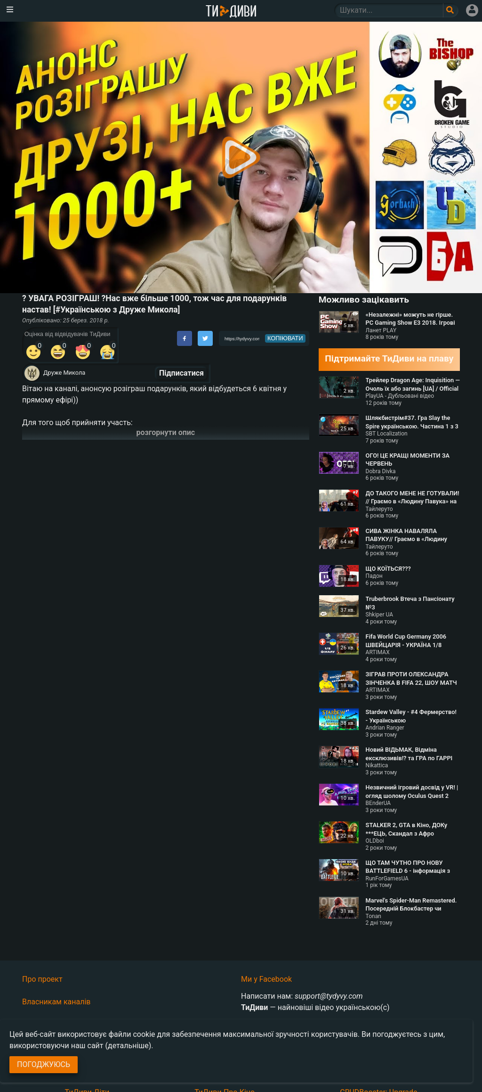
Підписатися (181, 373)
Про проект (42, 979)
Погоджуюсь (43, 1064)
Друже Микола (64, 372)
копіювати (285, 338)
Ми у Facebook (266, 979)
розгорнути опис (166, 432)
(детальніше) (128, 1045)
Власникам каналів (56, 1001)
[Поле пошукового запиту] (450, 10)
